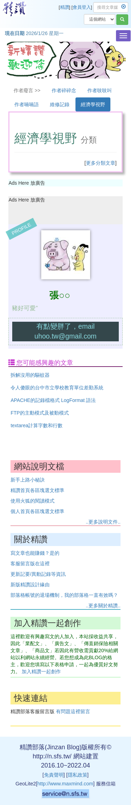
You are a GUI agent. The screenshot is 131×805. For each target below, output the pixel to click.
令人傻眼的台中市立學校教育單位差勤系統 (56, 387)
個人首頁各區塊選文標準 (37, 511)
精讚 (64, 7)
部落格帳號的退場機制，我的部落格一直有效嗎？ (64, 595)
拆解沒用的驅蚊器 (30, 375)
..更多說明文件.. (103, 522)
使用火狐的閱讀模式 (32, 501)
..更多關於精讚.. (103, 605)
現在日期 (14, 33)
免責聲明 (54, 775)
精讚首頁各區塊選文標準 (37, 490)
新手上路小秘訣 (27, 480)
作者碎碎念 (64, 90)
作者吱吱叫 (99, 90)
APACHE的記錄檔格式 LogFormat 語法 (53, 400)
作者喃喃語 (26, 104)
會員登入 (82, 7)
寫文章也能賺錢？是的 (34, 553)
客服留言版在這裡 (30, 563)
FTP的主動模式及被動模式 (39, 413)
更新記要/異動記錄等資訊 (38, 574)
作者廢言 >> (27, 90)
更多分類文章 (100, 163)
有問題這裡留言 (73, 711)
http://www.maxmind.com (65, 783)
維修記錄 (60, 104)
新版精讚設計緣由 (30, 584)
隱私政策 (77, 775)
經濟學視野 (93, 104)
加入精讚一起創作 (41, 671)
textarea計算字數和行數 (36, 425)
